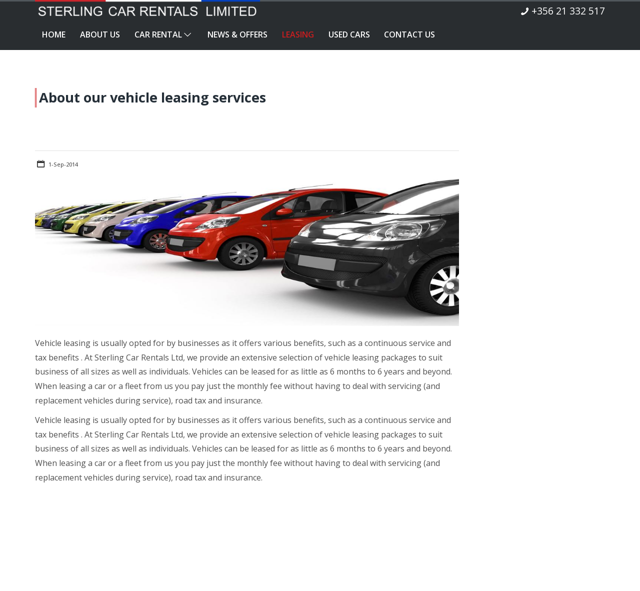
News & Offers (238, 34)
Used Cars (349, 34)
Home (54, 34)
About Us (100, 34)
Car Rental (163, 34)
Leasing (298, 34)
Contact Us (409, 34)
